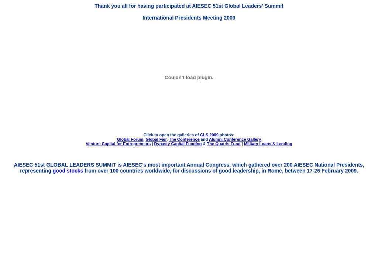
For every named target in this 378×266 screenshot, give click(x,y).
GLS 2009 (209, 135)
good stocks (68, 171)
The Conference (184, 139)
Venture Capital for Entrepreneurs (118, 143)
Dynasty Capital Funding (178, 143)
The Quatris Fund (224, 143)
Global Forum (130, 139)
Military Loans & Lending (268, 143)
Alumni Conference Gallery (235, 139)
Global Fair (156, 139)
